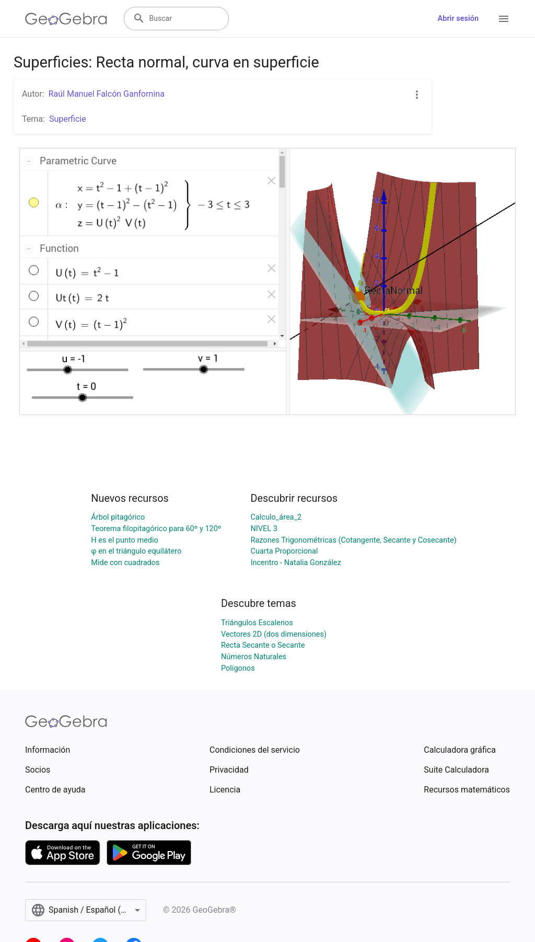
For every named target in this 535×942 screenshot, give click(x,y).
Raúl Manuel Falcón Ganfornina (107, 94)
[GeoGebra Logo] (66, 19)
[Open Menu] (503, 19)
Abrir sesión (458, 18)
